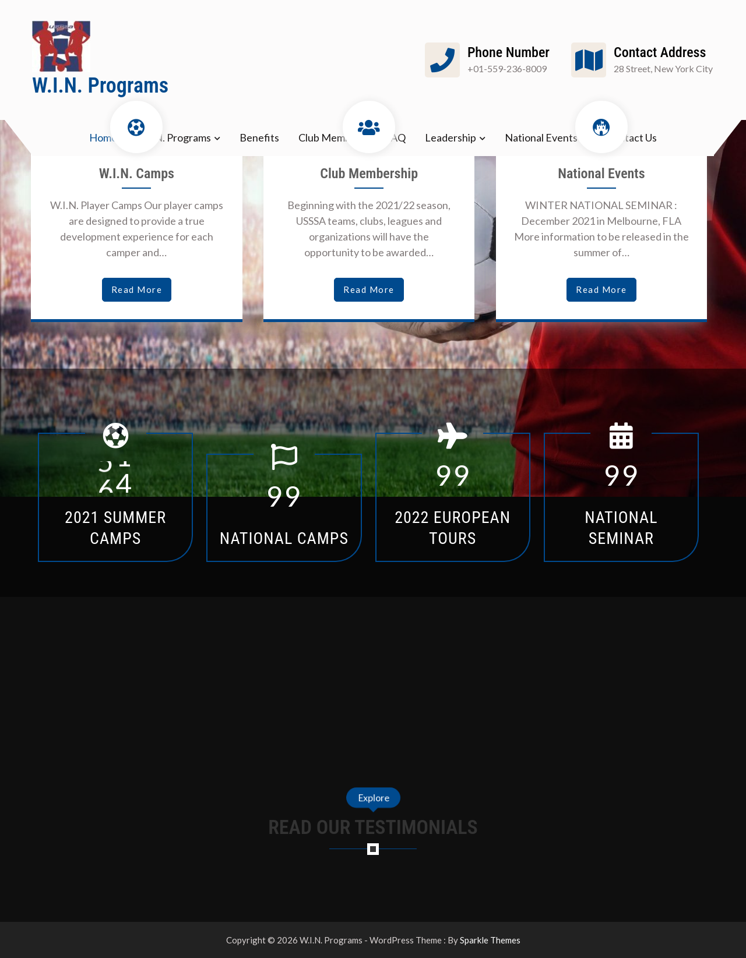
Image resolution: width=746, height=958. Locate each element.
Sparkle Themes (490, 940)
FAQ (395, 137)
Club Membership (369, 173)
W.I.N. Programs (100, 85)
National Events (541, 137)
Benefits (259, 137)
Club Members (331, 137)
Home (103, 137)
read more (137, 289)
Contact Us (631, 137)
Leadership (450, 137)
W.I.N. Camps (136, 173)
